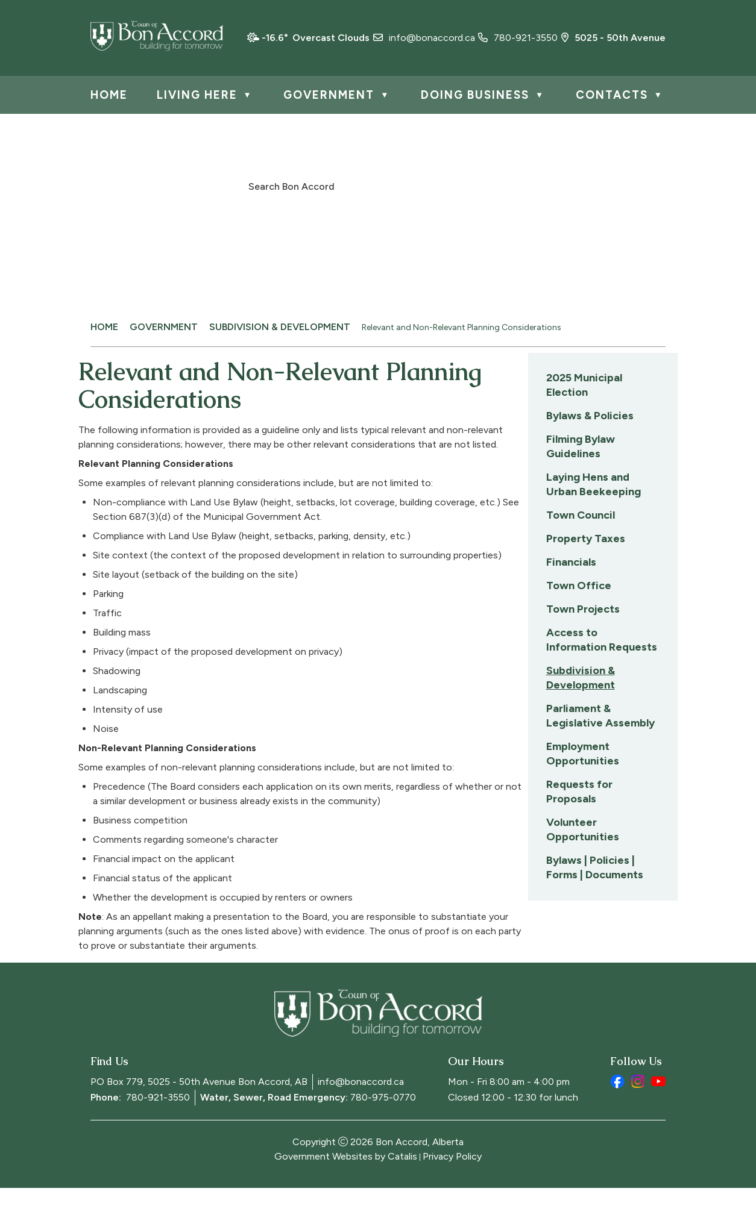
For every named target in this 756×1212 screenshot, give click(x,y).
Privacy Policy (452, 1180)
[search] (371, 185)
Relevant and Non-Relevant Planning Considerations (461, 327)
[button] (506, 185)
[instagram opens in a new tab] (638, 1105)
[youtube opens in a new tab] (658, 1105)
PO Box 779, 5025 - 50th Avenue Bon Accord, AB (198, 1105)
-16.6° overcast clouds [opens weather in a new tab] (316, 37)
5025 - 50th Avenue (613, 37)
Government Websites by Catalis (345, 1180)
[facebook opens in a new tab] (617, 1105)
